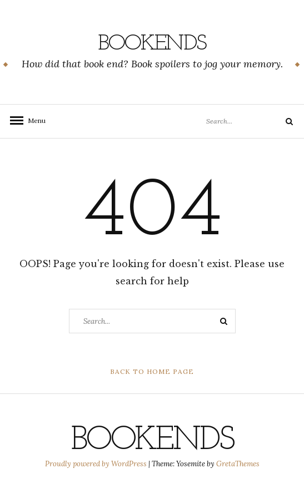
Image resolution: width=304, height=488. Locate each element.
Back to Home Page (152, 371)
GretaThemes (238, 464)
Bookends (152, 44)
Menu (33, 120)
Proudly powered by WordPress (96, 464)
